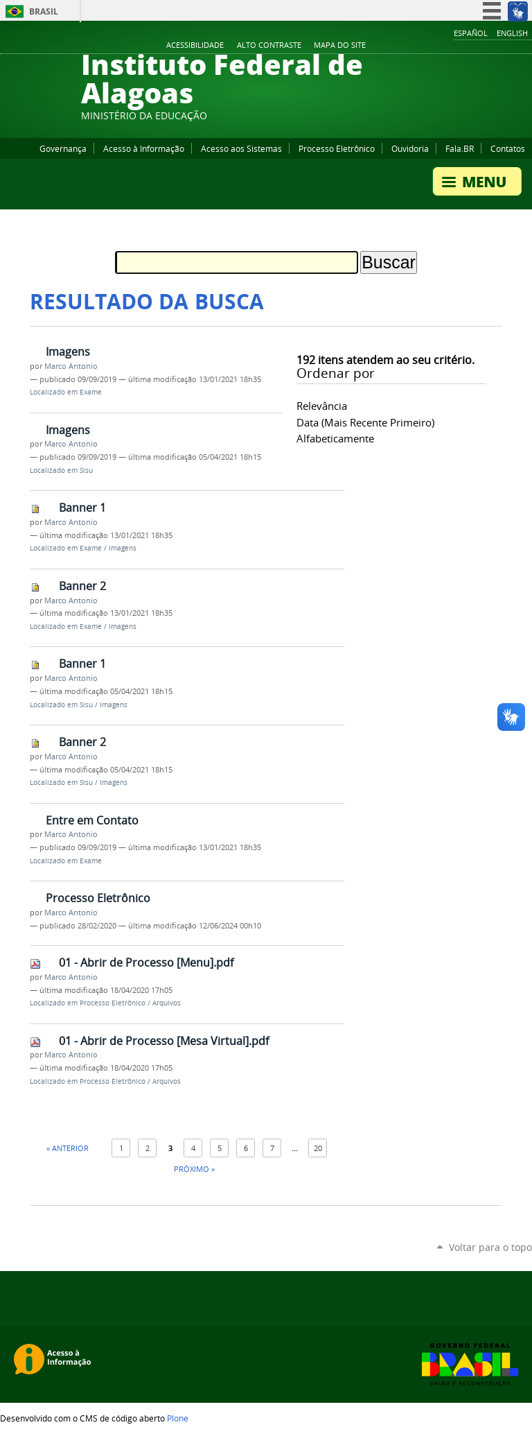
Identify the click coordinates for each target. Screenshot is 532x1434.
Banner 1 (82, 507)
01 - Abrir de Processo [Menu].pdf (146, 962)
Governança (63, 148)
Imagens (68, 351)
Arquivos (166, 1003)
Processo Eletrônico (337, 148)
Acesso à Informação (143, 148)
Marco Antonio (71, 366)
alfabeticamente (335, 438)
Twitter (508, 46)
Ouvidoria (410, 148)
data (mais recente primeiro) (365, 422)
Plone (177, 1418)
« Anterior (67, 1148)
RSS (525, 46)
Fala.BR (459, 148)
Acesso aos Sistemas (241, 148)
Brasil (43, 11)
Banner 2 (82, 586)
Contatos (507, 148)
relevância (321, 406)
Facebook (456, 46)
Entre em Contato (92, 820)
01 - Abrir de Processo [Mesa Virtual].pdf (164, 1040)
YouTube (473, 46)
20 (318, 1148)
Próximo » (194, 1169)
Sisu (86, 470)
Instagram (490, 46)
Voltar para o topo (490, 1247)
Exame (91, 392)
